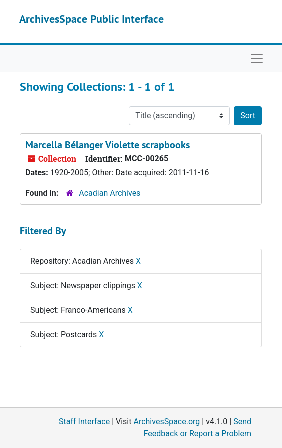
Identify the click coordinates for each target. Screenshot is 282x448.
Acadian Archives (109, 193)
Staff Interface (84, 421)
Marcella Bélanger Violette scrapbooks (108, 145)
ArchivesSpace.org (167, 421)
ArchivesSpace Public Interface (92, 19)
